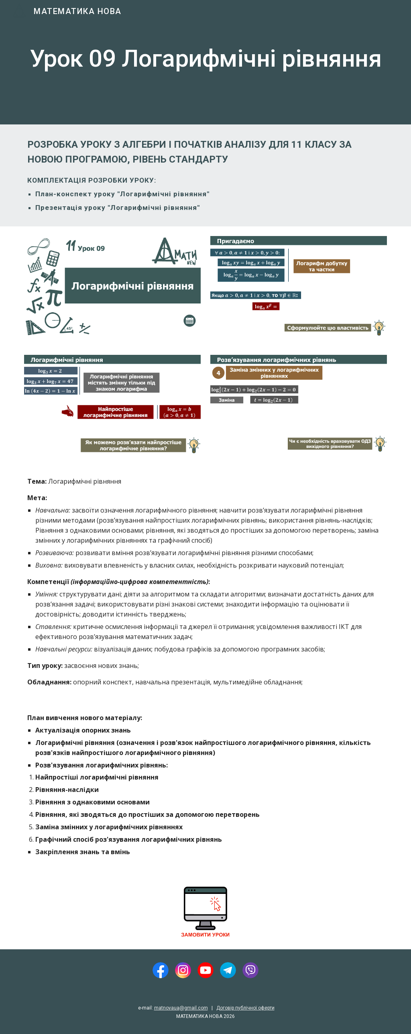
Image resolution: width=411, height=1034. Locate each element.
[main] (205, 62)
